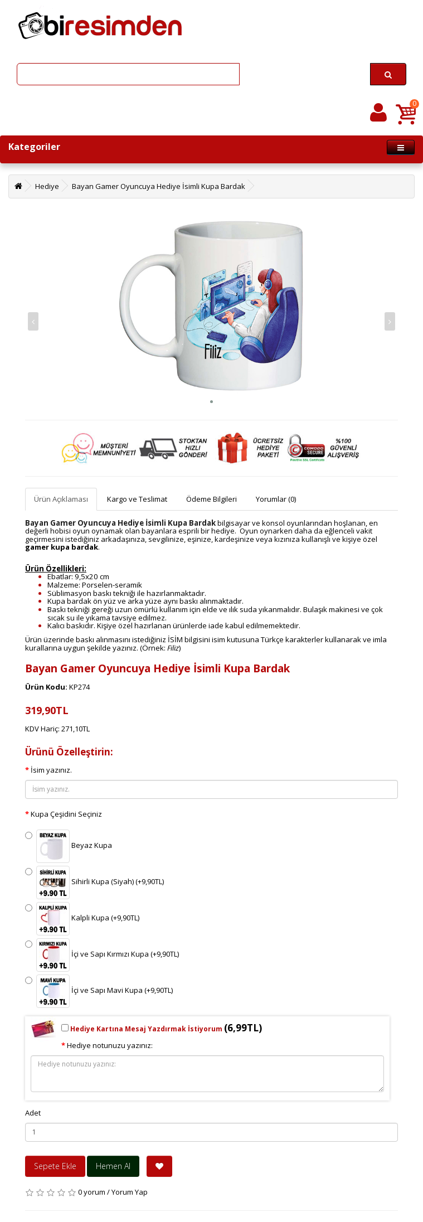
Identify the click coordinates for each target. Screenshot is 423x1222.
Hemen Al (113, 1166)
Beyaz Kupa (68, 846)
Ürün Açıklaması (61, 499)
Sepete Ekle (55, 1166)
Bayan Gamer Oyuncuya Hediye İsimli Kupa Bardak (158, 186)
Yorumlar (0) (276, 499)
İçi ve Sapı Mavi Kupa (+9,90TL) (99, 991)
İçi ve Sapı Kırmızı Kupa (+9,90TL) (102, 955)
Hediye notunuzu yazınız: (110, 1045)
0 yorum (91, 1192)
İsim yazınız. (51, 770)
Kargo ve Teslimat (137, 499)
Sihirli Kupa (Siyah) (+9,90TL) (94, 882)
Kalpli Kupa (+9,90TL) (82, 918)
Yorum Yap (129, 1192)
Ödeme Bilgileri (211, 499)
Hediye (47, 186)
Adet (33, 1113)
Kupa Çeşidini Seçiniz (66, 814)
